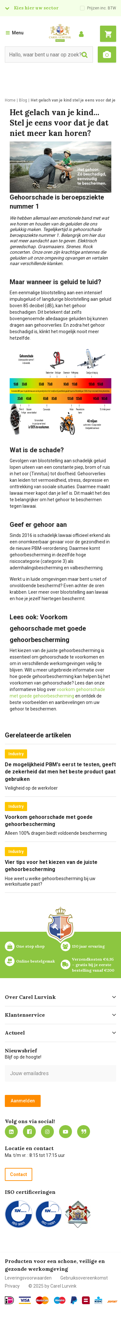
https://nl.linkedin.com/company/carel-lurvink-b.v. (11, 1131)
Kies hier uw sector (36, 8)
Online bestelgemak (35, 961)
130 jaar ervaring (88, 946)
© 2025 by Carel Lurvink (52, 1286)
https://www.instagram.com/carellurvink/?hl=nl (47, 1131)
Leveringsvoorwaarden (28, 1278)
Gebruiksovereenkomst (84, 1278)
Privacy (12, 1286)
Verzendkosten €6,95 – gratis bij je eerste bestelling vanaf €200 (93, 965)
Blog (83, 1131)
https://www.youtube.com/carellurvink (65, 1131)
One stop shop (30, 946)
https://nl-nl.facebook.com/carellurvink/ (29, 1131)
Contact (18, 1174)
